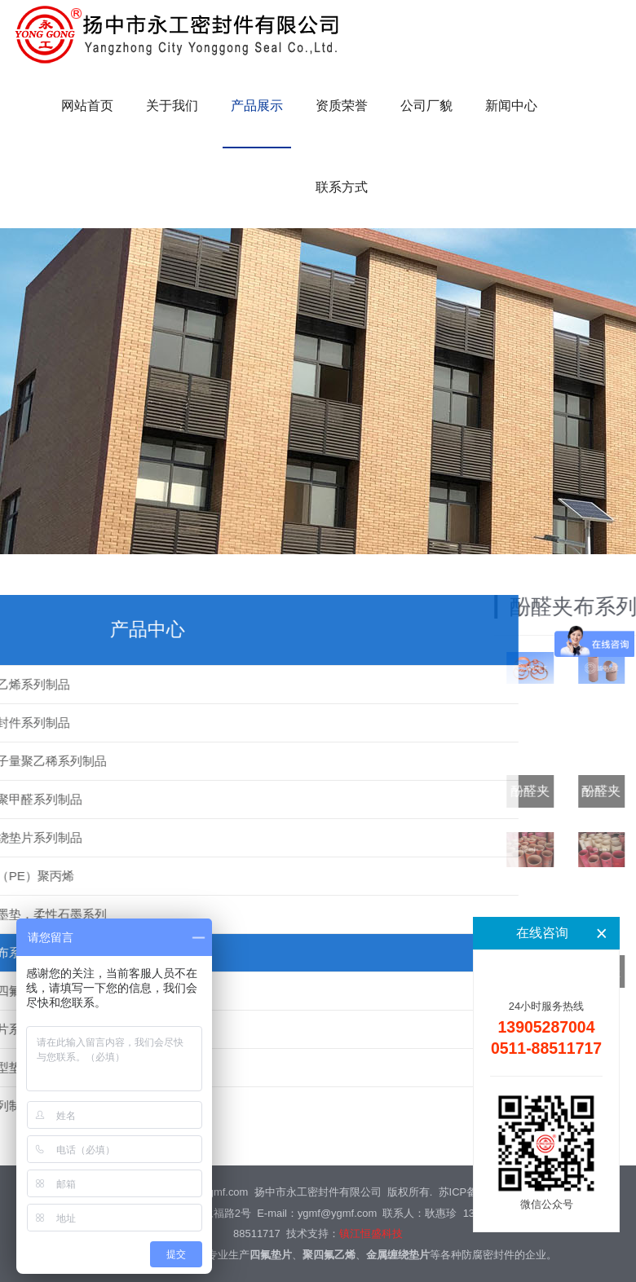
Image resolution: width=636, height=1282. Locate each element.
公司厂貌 (426, 105)
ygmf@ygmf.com (337, 1213)
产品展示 (257, 105)
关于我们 (172, 105)
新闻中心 (511, 105)
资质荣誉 (342, 105)
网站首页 (87, 105)
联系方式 (342, 187)
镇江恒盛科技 (371, 1233)
